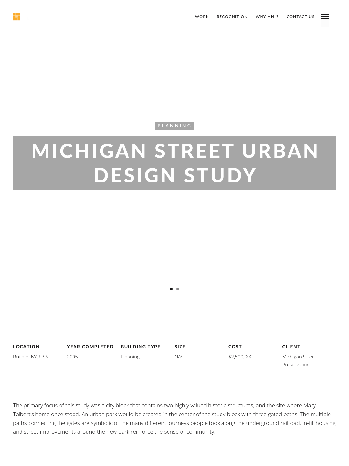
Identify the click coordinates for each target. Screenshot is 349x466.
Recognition (232, 16)
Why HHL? (267, 16)
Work (202, 16)
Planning (175, 125)
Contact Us (301, 16)
